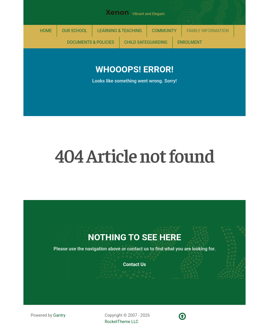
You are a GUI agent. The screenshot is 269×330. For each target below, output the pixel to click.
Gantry (59, 315)
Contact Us (134, 264)
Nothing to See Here (134, 237)
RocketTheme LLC (121, 321)
